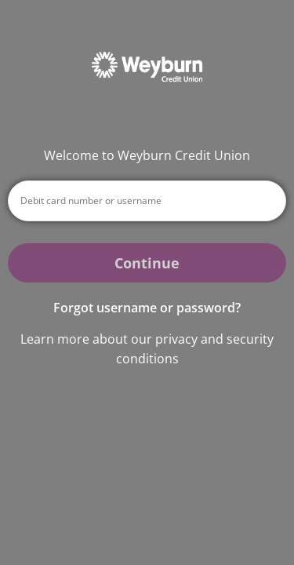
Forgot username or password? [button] (147, 307)
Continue (147, 262)
